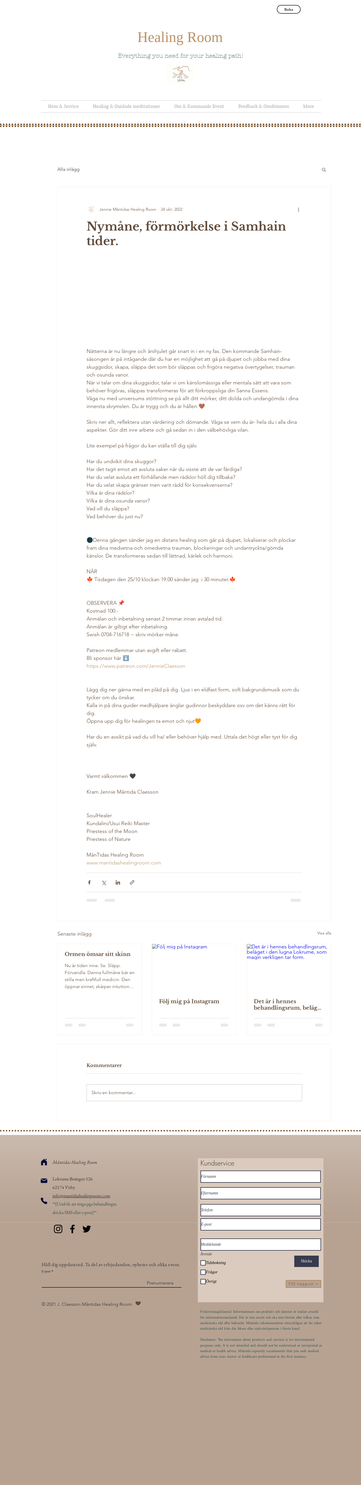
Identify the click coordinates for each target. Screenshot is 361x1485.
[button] (324, 169)
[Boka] (289, 9)
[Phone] (44, 1201)
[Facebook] (72, 1229)
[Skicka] (306, 1261)
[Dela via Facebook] (89, 882)
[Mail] (44, 1181)
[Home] (44, 1162)
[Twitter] (86, 1229)
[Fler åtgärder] (298, 209)
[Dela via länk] (132, 882)
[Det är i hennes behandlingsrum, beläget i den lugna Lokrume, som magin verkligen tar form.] (289, 967)
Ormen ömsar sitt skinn (98, 954)
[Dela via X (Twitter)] (103, 882)
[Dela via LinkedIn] (118, 882)
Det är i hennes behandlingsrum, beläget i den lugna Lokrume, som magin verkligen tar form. (288, 1004)
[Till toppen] (303, 1284)
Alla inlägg (68, 169)
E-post (46, 1271)
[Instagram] (58, 1229)
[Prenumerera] (160, 1283)
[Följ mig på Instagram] (194, 967)
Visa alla (324, 933)
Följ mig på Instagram (189, 1001)
